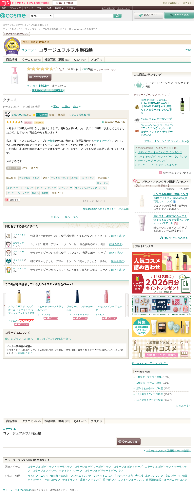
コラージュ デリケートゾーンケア (104, 470)
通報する (12, 199)
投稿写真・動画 (57, 59)
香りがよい (109, 479)
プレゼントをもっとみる (173, 237)
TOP (4, 8)
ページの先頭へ (168, 450)
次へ (75, 106)
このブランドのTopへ (20, 338)
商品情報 (11, 59)
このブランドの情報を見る (16, 34)
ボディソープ (101, 140)
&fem (144, 119)
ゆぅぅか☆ (18, 260)
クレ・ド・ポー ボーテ (78, 314)
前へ (56, 106)
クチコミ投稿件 (79, 114)
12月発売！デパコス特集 (149, 394)
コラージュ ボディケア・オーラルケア (50, 466)
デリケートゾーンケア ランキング (157, 165)
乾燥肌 (51, 140)
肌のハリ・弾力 (124, 475)
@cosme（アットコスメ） (64, 490)
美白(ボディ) (172, 475)
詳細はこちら (25, 353)
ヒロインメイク (45, 314)
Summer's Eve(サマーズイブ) (157, 125)
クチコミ (31, 59)
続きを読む (117, 235)
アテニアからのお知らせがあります (25, 320)
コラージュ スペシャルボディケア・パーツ (57, 470)
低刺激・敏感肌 (59, 475)
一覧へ (66, 106)
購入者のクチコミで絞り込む (47, 90)
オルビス (100, 314)
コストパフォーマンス (131, 479)
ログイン (187, 3)
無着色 (35, 193)
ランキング (15, 8)
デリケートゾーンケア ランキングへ (165, 141)
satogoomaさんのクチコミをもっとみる (104, 209)
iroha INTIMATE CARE (153, 100)
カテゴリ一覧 (108, 8)
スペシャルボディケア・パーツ (90, 188)
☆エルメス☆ (19, 268)
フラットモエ (19, 251)
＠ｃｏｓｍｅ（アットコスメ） (150, 363)
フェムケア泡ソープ (160, 119)
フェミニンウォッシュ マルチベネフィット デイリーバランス (157, 131)
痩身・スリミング (90, 479)
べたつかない (87, 178)
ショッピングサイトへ (21, 324)
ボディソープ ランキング (152, 160)
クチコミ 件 (38, 86)
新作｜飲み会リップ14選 (149, 388)
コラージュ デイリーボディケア (92, 466)
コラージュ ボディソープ (128, 466)
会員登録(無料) (171, 3)
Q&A (49, 8)
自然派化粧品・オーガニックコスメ (166, 479)
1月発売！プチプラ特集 (149, 377)
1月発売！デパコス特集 (149, 382)
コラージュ (29, 50)
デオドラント (70, 479)
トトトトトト (19, 234)
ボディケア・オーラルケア (20, 188)
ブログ (40, 8)
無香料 (45, 193)
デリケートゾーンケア (105, 69)
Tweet (187, 49)
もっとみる (182, 405)
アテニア (12, 321)
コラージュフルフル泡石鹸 (66, 50)
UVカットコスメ (103, 475)
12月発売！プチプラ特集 (149, 400)
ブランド (28, 8)
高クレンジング (154, 475)
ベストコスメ (123, 8)
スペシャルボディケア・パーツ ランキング (162, 156)
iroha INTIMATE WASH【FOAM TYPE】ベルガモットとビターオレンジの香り (156, 108)
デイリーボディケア (46, 188)
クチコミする (39, 77)
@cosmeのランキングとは (177, 172)
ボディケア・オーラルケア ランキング (160, 152)
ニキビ (44, 475)
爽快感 (74, 178)
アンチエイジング (59, 178)
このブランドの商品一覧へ (55, 338)
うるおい (33, 475)
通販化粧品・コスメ (29, 178)
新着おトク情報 (64, 3)
